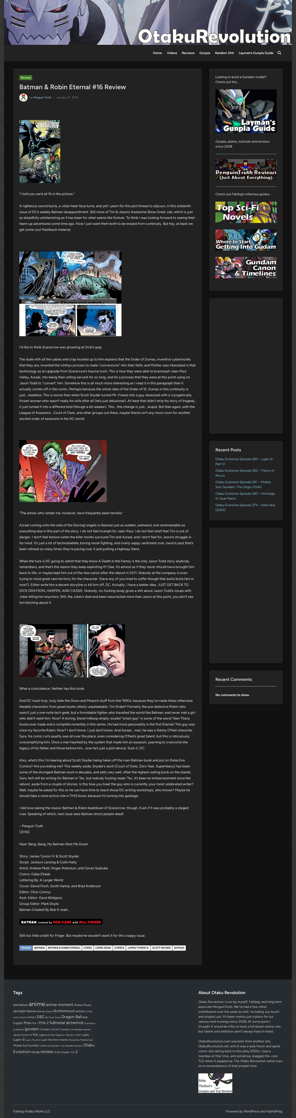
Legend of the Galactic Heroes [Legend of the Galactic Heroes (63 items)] (56, 1034)
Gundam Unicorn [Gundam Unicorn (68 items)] (50, 1029)
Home (157, 53)
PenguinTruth (222, 1007)
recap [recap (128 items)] (35, 1052)
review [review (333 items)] (46, 1051)
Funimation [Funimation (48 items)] (89, 1023)
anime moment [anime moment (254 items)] (59, 1004)
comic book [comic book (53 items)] (19, 1017)
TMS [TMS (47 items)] (72, 1052)
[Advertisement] (246, 365)
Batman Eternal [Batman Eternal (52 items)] (45, 1011)
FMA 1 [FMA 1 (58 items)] (34, 1023)
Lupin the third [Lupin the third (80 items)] (49, 1039)
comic (88, 947)
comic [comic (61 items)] (89, 1011)
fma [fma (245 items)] (27, 1022)
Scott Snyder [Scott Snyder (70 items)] (61, 1052)
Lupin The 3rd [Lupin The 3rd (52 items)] (32, 1039)
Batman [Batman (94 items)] (32, 1011)
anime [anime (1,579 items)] (37, 1003)
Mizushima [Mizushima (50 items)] (74, 1040)
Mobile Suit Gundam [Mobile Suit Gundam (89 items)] (26, 1045)
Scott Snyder (161, 947)
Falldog (254, 1002)
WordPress (251, 1111)
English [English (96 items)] (18, 1023)
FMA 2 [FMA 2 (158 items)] (44, 1023)
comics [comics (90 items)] (31, 1017)
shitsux (179, 947)
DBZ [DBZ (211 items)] (40, 1016)
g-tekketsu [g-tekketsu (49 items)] (18, 1029)
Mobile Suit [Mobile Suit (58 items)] (86, 1039)
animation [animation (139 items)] (20, 1005)
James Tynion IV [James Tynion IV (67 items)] (22, 1034)
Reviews (188, 53)
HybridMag (274, 1111)
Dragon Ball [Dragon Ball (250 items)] (71, 1016)
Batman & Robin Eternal (64, 947)
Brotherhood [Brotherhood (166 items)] (64, 1011)
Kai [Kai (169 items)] (35, 1034)
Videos (172, 53)
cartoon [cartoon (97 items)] (80, 1011)
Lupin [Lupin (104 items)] (85, 1035)
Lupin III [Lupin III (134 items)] (19, 1040)
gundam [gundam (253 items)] (32, 1028)
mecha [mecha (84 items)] (64, 1039)
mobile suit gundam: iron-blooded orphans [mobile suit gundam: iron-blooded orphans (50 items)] (61, 1045)
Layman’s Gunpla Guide (256, 53)
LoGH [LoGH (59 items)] (77, 1035)
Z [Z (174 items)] (76, 1052)
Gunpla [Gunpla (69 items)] (64, 1029)
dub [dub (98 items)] (85, 1017)
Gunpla (204, 53)
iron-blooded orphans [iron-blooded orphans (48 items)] (80, 1029)
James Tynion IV (138, 947)
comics (119, 947)
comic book (103, 947)
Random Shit (224, 53)
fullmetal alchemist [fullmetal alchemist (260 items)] (66, 1022)
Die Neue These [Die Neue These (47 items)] (53, 1017)
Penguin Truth (42, 97)
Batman (39, 947)
